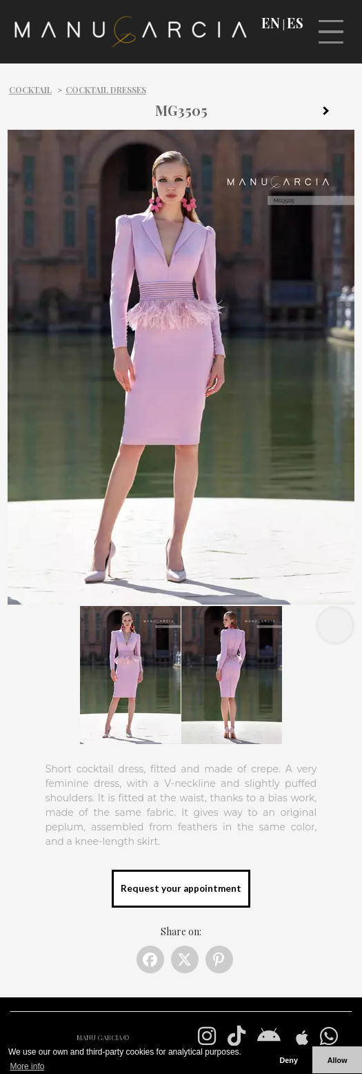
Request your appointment (181, 888)
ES (295, 23)
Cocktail (30, 89)
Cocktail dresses (106, 89)
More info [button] (27, 1066)
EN (270, 23)
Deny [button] (288, 1060)
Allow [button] (338, 1060)
